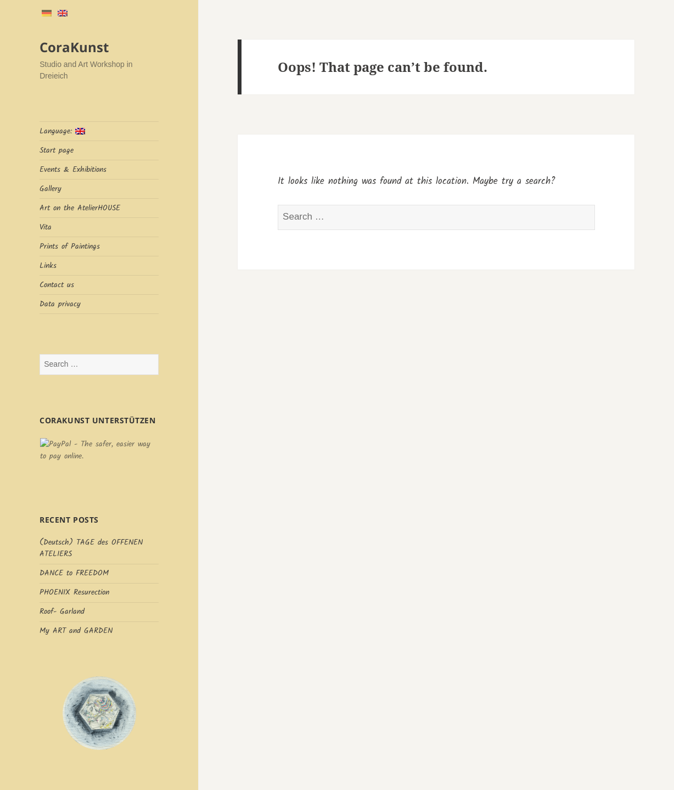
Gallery (50, 189)
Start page (57, 150)
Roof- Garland (62, 612)
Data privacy (60, 304)
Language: (62, 131)
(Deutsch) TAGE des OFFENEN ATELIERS (91, 548)
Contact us (57, 285)
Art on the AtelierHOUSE (80, 208)
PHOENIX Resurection (74, 592)
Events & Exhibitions (73, 170)
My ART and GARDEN (76, 631)
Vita (46, 227)
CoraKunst (74, 47)
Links (48, 266)
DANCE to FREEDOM (74, 573)
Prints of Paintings (70, 246)
